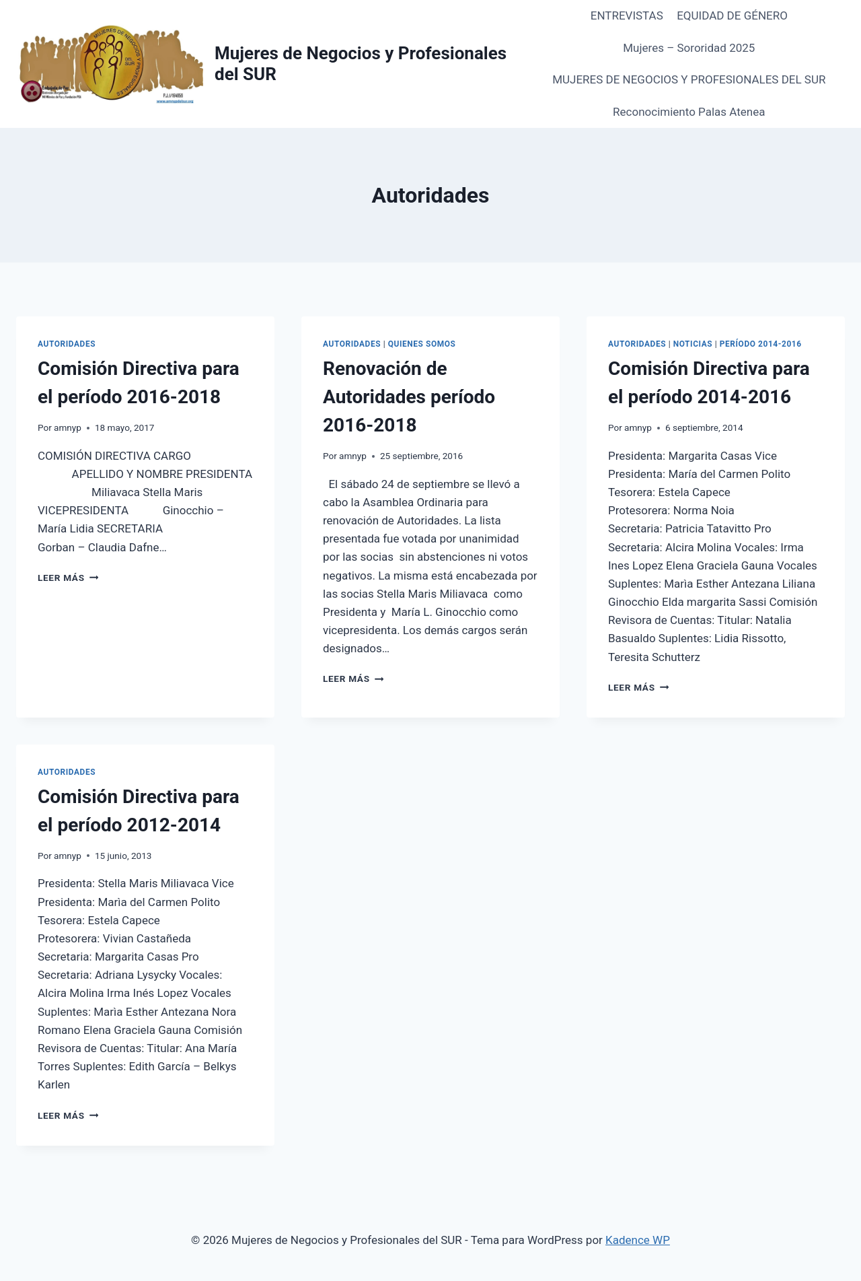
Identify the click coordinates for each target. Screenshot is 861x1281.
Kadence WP (637, 1240)
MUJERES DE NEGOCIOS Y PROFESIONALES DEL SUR (688, 79)
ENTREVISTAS (627, 15)
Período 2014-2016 (761, 344)
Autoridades (67, 344)
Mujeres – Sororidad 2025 (689, 48)
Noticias (692, 344)
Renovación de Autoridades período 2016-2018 (409, 396)
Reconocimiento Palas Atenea (689, 111)
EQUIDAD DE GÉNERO (732, 15)
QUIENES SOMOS (422, 344)
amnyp (67, 427)
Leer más (68, 577)
